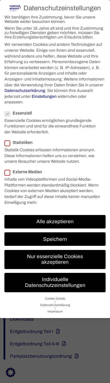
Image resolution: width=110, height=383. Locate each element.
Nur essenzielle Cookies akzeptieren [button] (55, 257)
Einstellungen (44, 95)
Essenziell (20, 111)
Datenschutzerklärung (24, 89)
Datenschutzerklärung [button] (55, 303)
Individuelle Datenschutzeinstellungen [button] (55, 280)
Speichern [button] (55, 237)
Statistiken (21, 141)
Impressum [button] (55, 309)
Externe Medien (25, 170)
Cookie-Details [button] (55, 296)
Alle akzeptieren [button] (55, 220)
